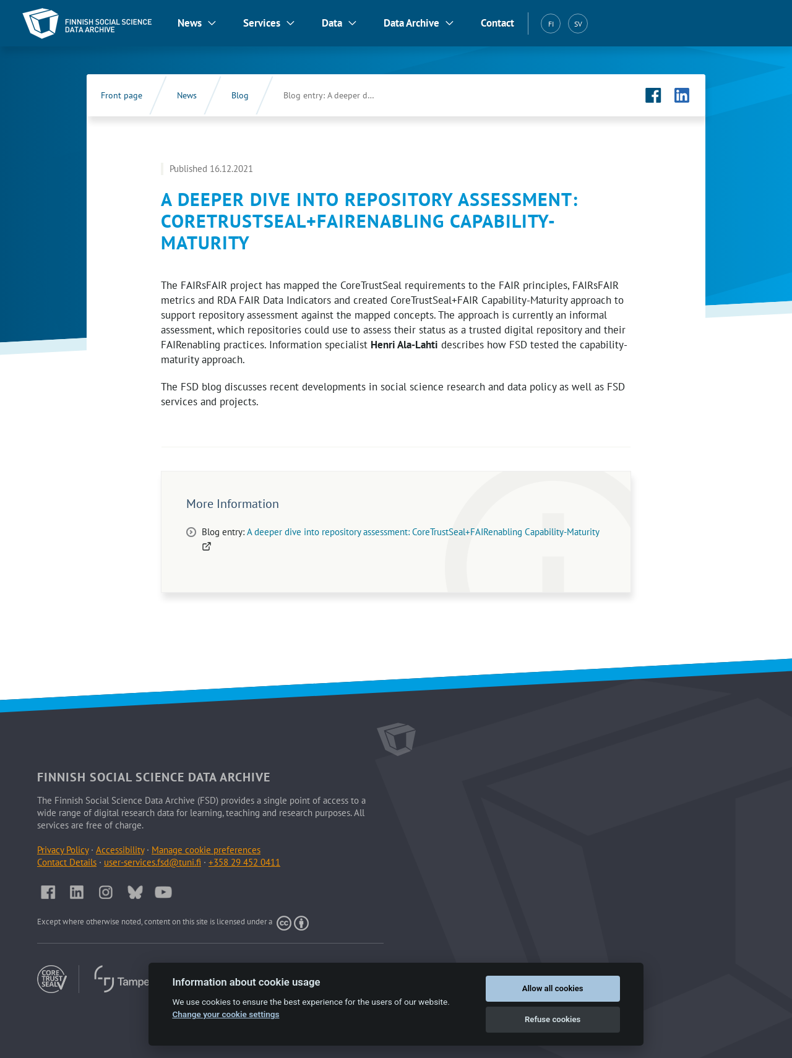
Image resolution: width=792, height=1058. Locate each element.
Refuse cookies (552, 1019)
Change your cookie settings (225, 1014)
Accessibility (120, 850)
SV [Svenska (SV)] (578, 23)
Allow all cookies (552, 988)
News (190, 23)
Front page (121, 95)
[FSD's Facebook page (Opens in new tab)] (653, 95)
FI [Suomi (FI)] (551, 23)
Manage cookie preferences (206, 849)
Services (261, 23)
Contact (497, 23)
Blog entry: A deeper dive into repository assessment (342, 95)
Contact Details (67, 862)
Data (332, 23)
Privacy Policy (62, 850)
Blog (240, 95)
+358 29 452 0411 (244, 862)
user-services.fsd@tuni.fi (152, 862)
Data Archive (411, 23)
